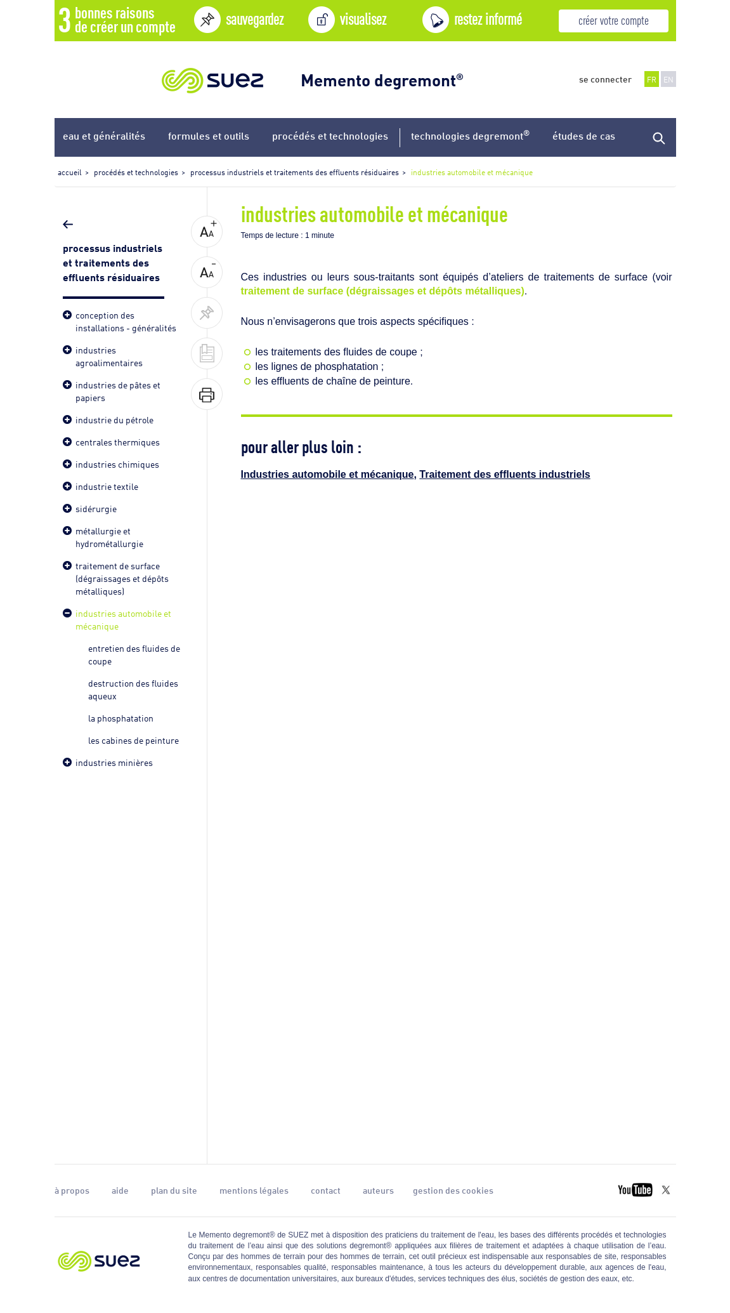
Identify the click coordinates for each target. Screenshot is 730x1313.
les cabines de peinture (133, 740)
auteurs (378, 1190)
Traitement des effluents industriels (504, 474)
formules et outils (208, 135)
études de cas (583, 135)
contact (326, 1190)
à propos (72, 1190)
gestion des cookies (453, 1190)
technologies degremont (470, 135)
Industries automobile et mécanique (327, 474)
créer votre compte (613, 19)
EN (668, 79)
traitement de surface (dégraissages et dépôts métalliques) (383, 291)
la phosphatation (120, 717)
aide (120, 1190)
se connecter (605, 78)
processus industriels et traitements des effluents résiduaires (112, 261)
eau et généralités (104, 135)
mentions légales (254, 1190)
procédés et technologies (330, 135)
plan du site (174, 1190)
